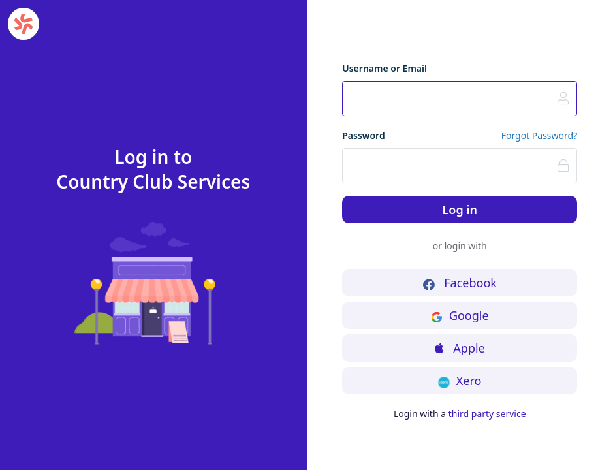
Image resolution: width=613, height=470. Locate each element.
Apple (460, 348)
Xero (459, 380)
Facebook (460, 282)
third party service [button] (487, 413)
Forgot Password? (539, 135)
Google (460, 315)
